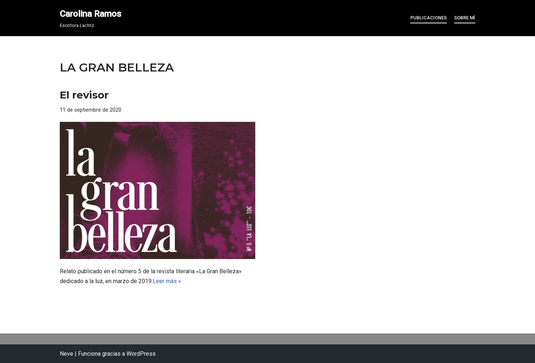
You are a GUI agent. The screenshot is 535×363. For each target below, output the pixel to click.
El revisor (84, 95)
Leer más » (167, 281)
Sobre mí (464, 17)
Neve (66, 353)
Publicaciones (428, 17)
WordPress (141, 353)
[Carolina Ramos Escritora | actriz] (90, 18)
